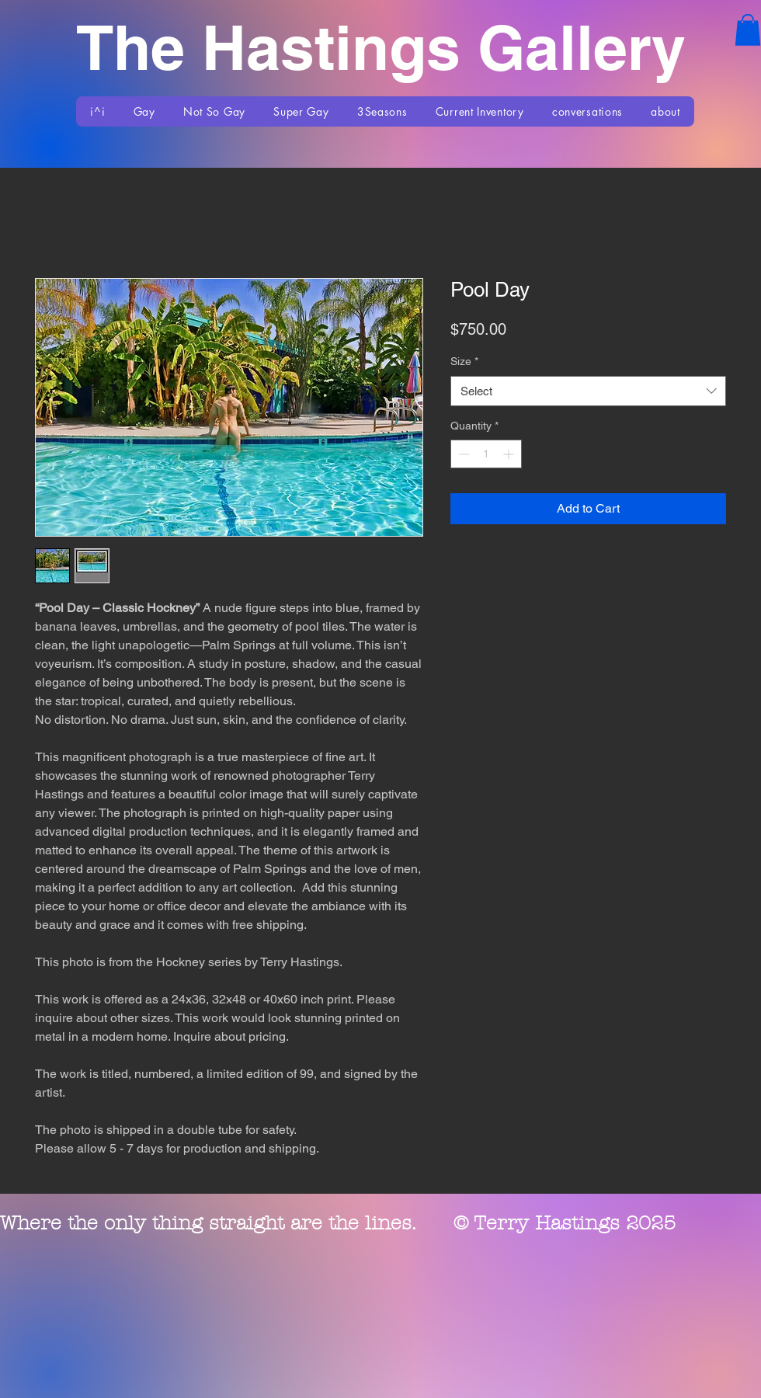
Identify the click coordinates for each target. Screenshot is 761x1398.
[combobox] (588, 391)
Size (464, 361)
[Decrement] (462, 454)
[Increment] (509, 454)
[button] (748, 30)
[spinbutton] (486, 454)
